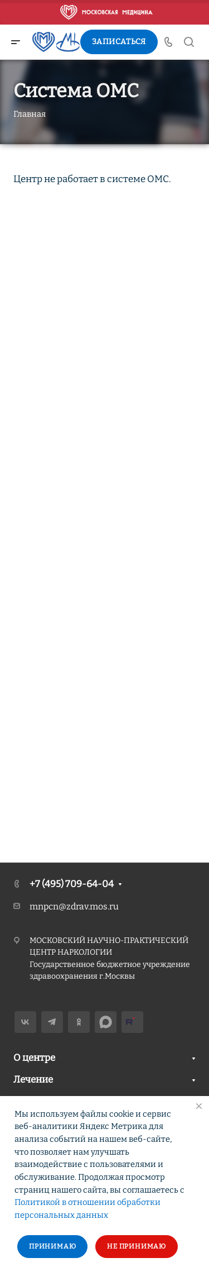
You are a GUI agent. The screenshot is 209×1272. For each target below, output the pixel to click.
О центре (34, 1058)
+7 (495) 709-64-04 (72, 884)
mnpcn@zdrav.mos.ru (74, 906)
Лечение (33, 1079)
